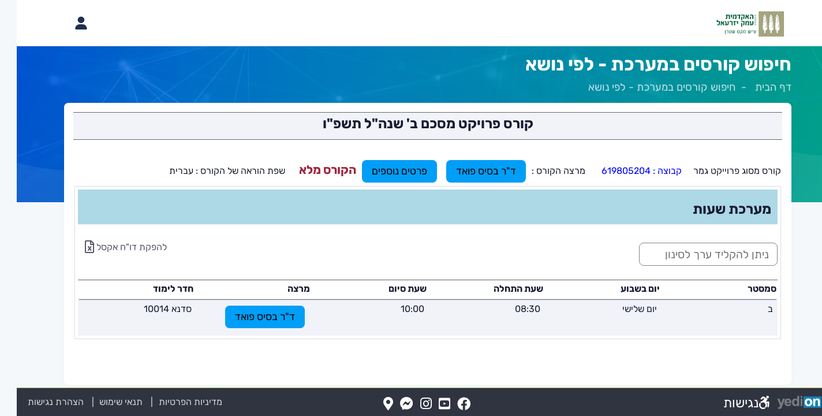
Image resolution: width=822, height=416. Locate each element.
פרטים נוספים (382, 171)
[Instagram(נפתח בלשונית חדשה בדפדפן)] (409, 404)
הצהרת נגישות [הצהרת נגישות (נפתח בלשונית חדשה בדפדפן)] (39, 401)
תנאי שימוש (97, 401)
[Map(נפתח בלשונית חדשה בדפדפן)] (371, 404)
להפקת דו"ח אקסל (109, 247)
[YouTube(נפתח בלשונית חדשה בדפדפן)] (428, 404)
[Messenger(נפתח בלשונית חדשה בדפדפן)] (390, 404)
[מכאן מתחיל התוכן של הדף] (411, 230)
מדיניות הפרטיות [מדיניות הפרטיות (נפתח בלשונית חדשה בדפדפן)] (174, 401)
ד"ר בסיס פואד (469, 171)
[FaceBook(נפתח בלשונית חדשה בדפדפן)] (447, 404)
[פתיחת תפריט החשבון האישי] (64, 23)
